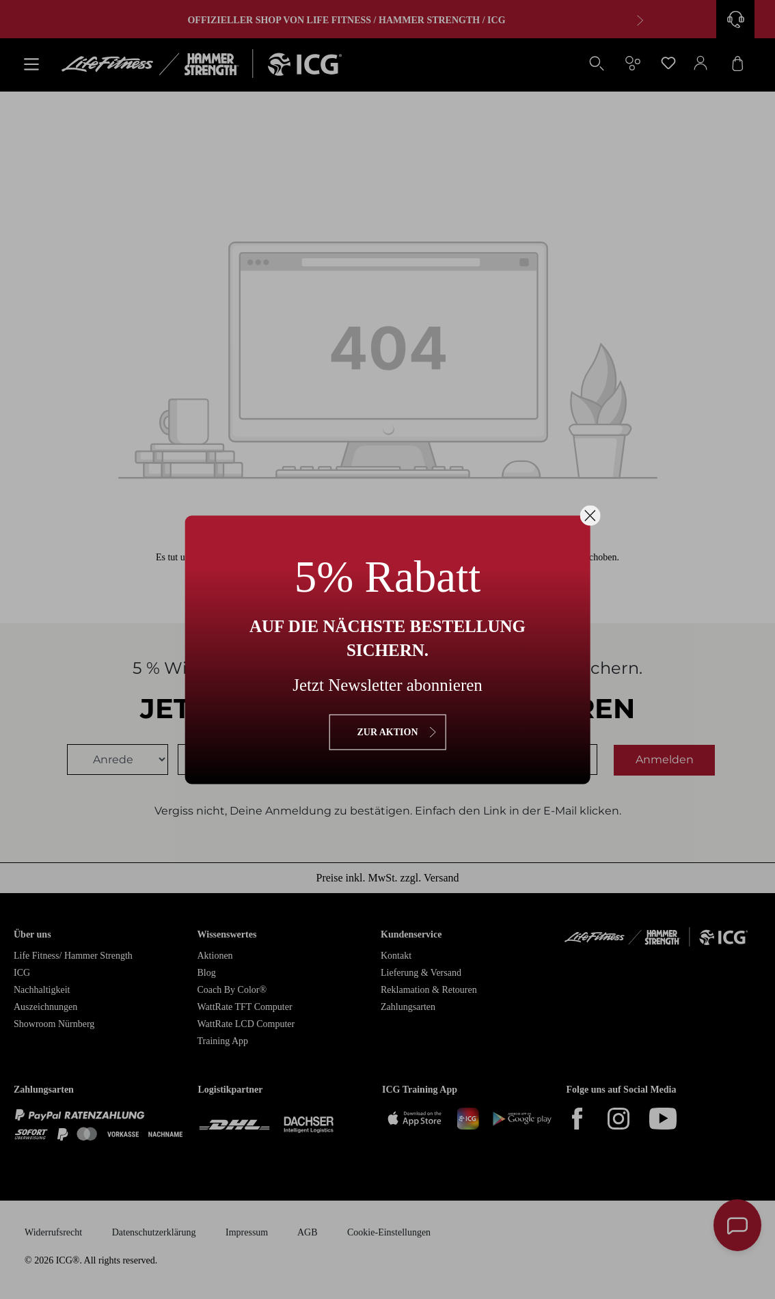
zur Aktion (387, 731)
